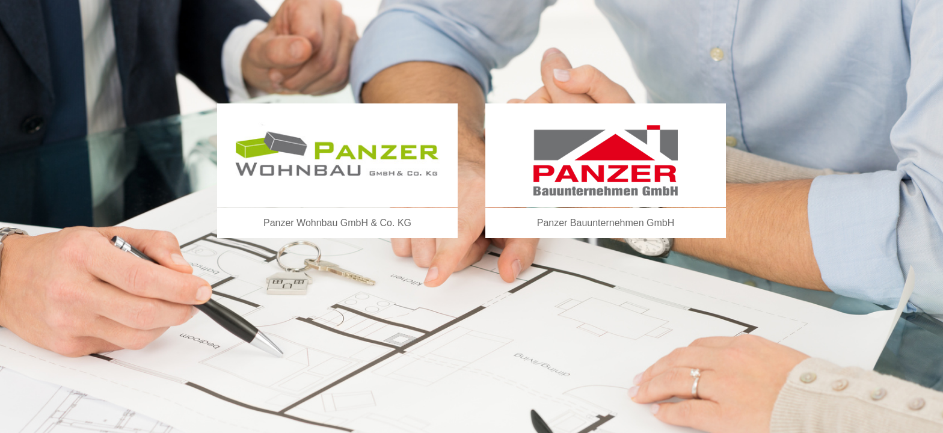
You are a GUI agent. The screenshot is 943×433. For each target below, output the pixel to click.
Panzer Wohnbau (301, 223)
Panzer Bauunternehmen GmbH (606, 223)
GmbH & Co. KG (375, 223)
